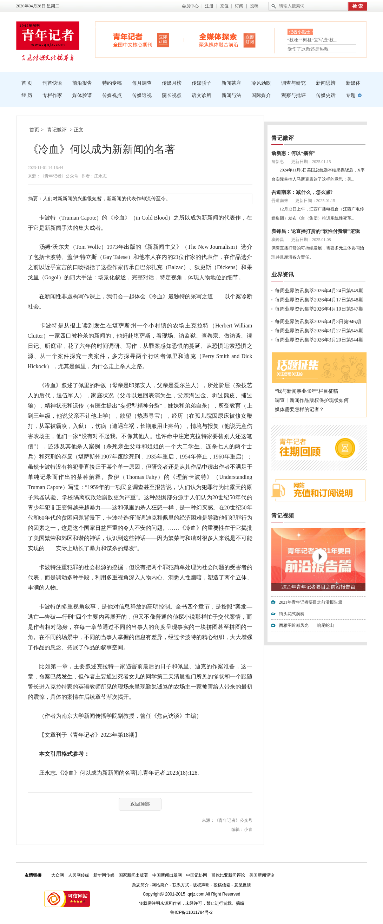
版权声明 (201, 885)
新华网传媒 (103, 875)
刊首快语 (52, 83)
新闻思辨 (326, 83)
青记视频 (282, 516)
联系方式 (180, 885)
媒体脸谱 (82, 95)
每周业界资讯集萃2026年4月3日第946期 (318, 321)
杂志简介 (140, 885)
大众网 (57, 875)
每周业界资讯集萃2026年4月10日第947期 (319, 309)
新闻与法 (231, 95)
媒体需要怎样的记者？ (299, 409)
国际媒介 (261, 95)
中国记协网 (196, 875)
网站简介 (160, 885)
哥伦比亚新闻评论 (228, 875)
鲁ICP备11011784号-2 (191, 912)
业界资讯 (282, 275)
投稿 (254, 6)
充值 (224, 6)
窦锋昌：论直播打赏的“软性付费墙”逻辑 (315, 231)
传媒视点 (112, 95)
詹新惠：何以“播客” (293, 153)
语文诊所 (201, 95)
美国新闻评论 (262, 875)
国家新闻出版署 (133, 875)
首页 (34, 129)
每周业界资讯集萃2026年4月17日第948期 (319, 299)
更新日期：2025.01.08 (311, 239)
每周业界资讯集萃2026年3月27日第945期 (319, 330)
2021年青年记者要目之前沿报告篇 (318, 587)
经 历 (27, 95)
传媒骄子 (201, 83)
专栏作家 (52, 95)
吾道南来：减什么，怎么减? (302, 192)
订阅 (239, 6)
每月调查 (142, 83)
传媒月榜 (171, 83)
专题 (351, 95)
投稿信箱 (221, 885)
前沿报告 (82, 83)
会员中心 (190, 6)
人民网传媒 (78, 875)
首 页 (27, 83)
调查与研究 (293, 83)
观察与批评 (293, 95)
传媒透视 (142, 95)
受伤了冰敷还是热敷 (308, 49)
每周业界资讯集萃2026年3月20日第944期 (319, 340)
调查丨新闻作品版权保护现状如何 (312, 400)
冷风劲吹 (261, 83)
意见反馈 (242, 885)
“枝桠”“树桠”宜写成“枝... (313, 40)
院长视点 (171, 95)
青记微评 (57, 129)
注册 (209, 6)
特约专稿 (112, 83)
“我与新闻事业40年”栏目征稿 (306, 391)
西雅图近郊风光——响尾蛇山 (306, 625)
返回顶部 (140, 804)
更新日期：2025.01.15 (311, 161)
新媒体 (353, 83)
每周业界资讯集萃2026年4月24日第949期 (319, 290)
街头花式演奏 (291, 613)
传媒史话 (326, 95)
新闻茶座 (231, 83)
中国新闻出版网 (167, 875)
